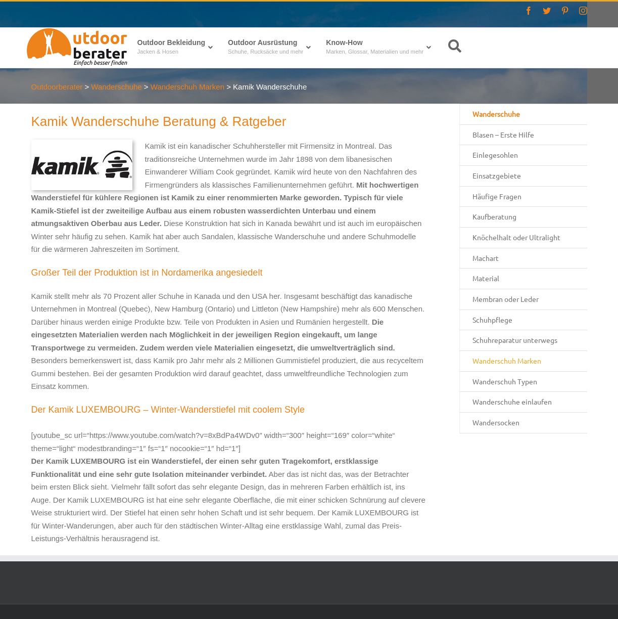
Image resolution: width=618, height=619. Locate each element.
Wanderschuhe (496, 113)
